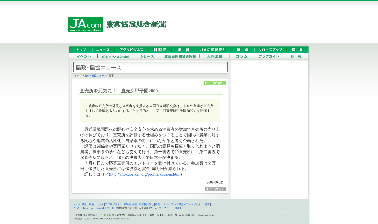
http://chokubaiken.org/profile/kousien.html (145, 174)
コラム (153, 208)
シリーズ (109, 208)
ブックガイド (166, 208)
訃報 (177, 208)
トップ (78, 75)
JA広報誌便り (146, 204)
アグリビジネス (113, 204)
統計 (134, 204)
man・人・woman (93, 208)
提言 (207, 204)
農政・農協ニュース (95, 75)
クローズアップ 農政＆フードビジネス (182, 204)
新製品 (127, 204)
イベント (78, 208)
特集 (157, 204)
